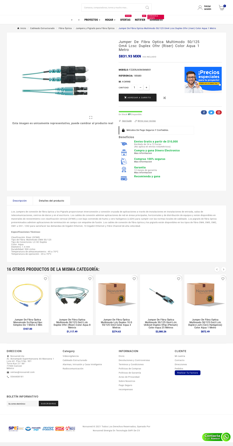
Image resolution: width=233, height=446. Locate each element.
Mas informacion (143, 157)
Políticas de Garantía (130, 376)
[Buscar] (112, 9)
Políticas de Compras (130, 372)
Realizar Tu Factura (187, 376)
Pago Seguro (125, 389)
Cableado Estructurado (75, 364)
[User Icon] (206, 9)
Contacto (180, 364)
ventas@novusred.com (22, 376)
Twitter (211, 116)
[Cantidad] (134, 91)
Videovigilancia (71, 360)
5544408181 (17, 380)
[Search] (147, 9)
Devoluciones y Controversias (134, 364)
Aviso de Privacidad (129, 380)
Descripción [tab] (20, 204)
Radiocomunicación (73, 372)
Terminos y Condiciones (131, 368)
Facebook (204, 116)
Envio (122, 360)
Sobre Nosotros (127, 385)
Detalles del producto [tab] (51, 204)
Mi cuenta (180, 360)
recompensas (126, 393)
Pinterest (219, 116)
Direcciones (181, 368)
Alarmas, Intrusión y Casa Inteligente (82, 368)
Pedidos (179, 372)
